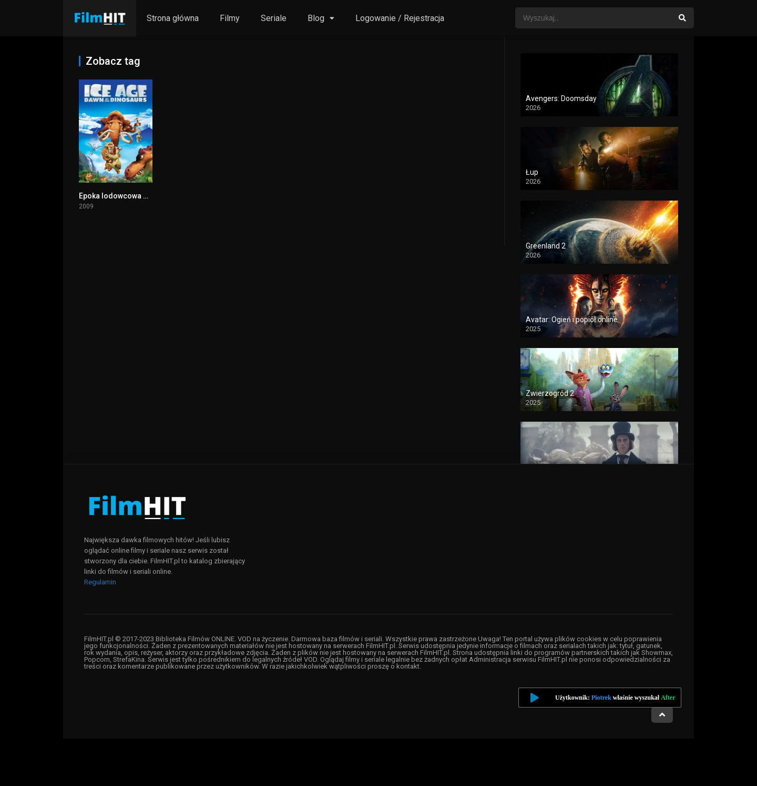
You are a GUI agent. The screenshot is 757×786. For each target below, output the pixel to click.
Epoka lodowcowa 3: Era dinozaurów (142, 196)
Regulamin (100, 582)
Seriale (274, 18)
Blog (316, 18)
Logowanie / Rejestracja (399, 18)
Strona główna (173, 18)
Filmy (230, 18)
